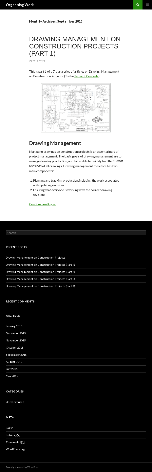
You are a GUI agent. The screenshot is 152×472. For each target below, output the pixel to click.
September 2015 (16, 354)
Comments (15, 442)
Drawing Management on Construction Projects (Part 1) (75, 46)
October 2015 (15, 347)
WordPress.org (15, 449)
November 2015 (16, 340)
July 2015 (12, 369)
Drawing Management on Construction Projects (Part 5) (40, 279)
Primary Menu (147, 4)
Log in (9, 427)
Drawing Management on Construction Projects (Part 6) (40, 271)
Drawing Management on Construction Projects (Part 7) (40, 264)
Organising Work (20, 5)
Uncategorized (15, 402)
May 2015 (12, 376)
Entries (13, 435)
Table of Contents (86, 76)
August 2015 (14, 361)
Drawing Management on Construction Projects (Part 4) (40, 286)
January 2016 (14, 326)
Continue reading (42, 204)
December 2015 (16, 333)
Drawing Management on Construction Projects (35, 257)
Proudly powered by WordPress (23, 467)
